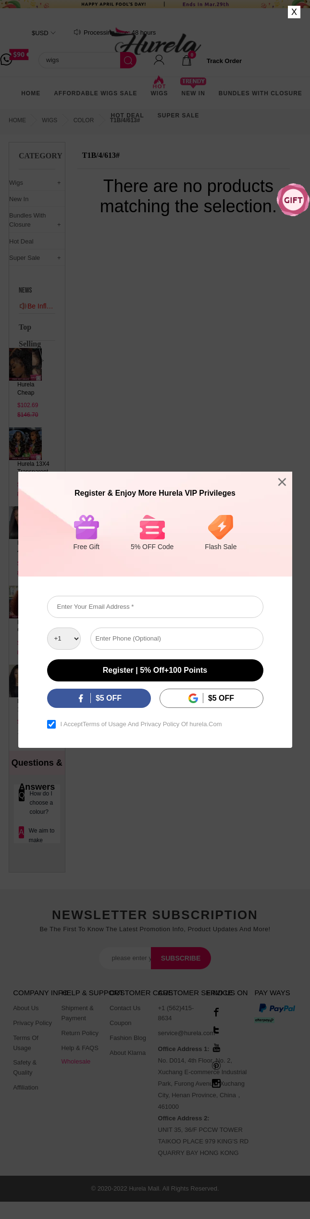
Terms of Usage (104, 724)
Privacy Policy (159, 724)
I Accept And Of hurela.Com (141, 724)
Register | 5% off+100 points (155, 670)
